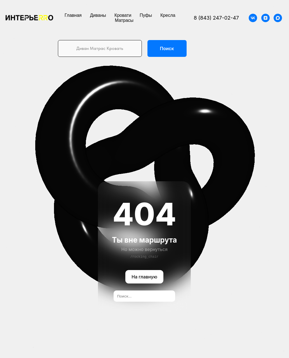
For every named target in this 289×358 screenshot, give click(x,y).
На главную (145, 277)
